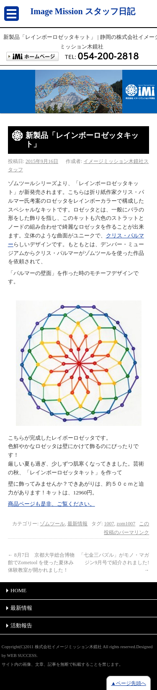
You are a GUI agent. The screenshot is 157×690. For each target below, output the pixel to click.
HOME (18, 590)
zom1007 (126, 524)
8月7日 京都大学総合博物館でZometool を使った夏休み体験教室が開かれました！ (41, 562)
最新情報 (77, 524)
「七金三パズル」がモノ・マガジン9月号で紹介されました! (114, 562)
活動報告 (21, 625)
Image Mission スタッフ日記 (83, 11)
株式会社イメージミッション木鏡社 (68, 646)
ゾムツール (52, 524)
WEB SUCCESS (22, 655)
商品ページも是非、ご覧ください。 (51, 504)
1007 (109, 524)
